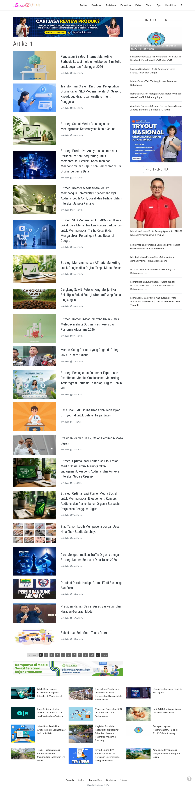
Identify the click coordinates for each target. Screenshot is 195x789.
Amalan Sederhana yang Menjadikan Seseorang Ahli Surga (166, 753)
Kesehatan (96, 5)
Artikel (81, 780)
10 (92, 655)
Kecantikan (125, 5)
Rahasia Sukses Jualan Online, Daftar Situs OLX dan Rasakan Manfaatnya (50, 712)
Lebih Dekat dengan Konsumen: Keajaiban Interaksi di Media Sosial (49, 692)
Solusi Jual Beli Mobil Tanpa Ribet (84, 633)
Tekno (149, 5)
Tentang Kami (95, 780)
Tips (159, 5)
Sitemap (124, 780)
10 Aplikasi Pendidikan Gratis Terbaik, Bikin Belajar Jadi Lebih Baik (51, 730)
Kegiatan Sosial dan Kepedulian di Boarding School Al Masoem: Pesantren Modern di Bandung (107, 733)
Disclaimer (111, 780)
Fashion (83, 5)
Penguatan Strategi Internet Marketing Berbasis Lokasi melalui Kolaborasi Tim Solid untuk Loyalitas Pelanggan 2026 (91, 61)
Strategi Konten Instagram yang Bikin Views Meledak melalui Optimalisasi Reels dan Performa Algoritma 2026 (90, 324)
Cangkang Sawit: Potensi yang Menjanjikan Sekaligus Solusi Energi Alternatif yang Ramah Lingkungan (91, 295)
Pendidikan (170, 5)
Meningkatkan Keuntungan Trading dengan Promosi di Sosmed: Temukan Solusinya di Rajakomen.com (152, 285)
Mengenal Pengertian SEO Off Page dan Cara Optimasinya (108, 712)
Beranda (70, 780)
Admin (66, 73)
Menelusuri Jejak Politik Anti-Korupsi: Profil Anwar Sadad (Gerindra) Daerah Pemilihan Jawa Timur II (155, 301)
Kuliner (138, 5)
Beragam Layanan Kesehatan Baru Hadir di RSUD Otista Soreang (153, 47)
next (105, 655)
